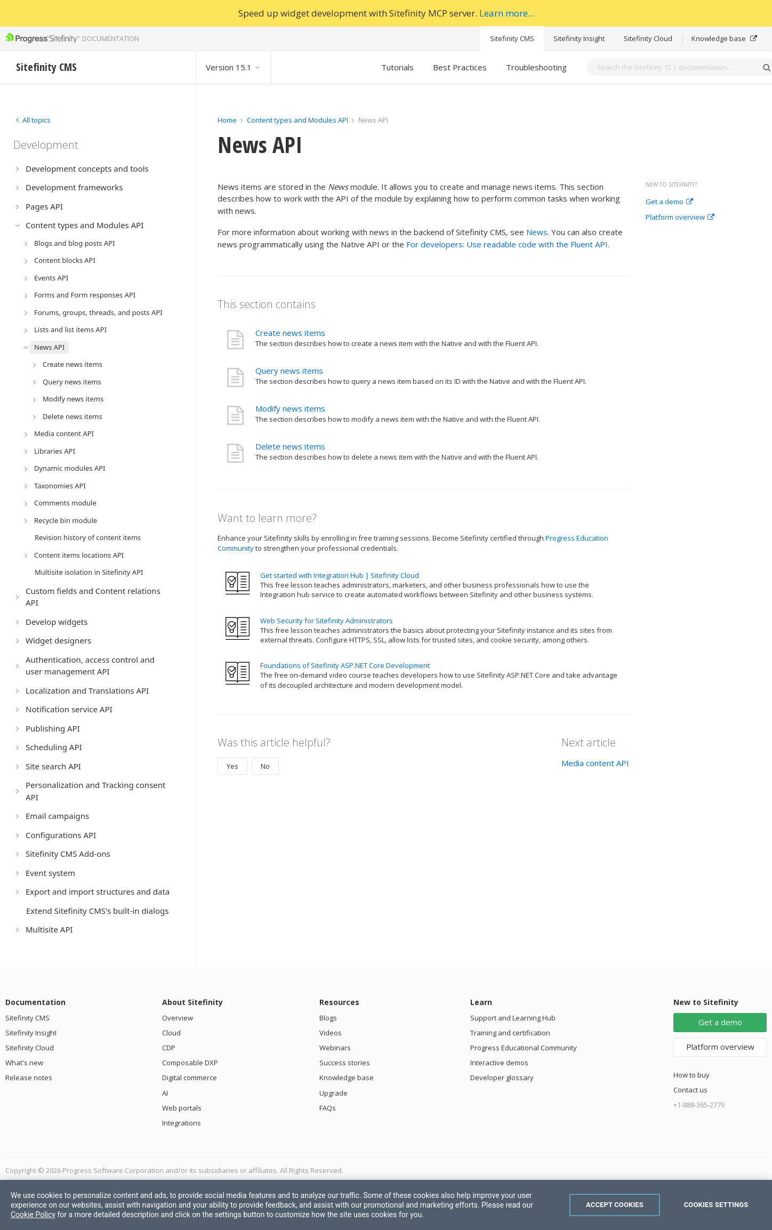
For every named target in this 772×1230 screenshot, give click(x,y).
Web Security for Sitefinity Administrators (326, 620)
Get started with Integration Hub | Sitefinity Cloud (339, 575)
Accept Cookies (615, 1205)
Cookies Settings (716, 1205)
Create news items (290, 332)
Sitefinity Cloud (648, 38)
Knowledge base (724, 38)
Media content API (595, 763)
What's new (24, 1062)
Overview (177, 1018)
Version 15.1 (233, 67)
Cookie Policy (33, 1214)
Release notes (28, 1077)
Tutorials (397, 67)
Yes (232, 766)
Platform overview (680, 217)
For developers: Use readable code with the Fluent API (507, 244)
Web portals (182, 1108)
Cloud (171, 1033)
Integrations (181, 1123)
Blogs (328, 1018)
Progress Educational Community (523, 1047)
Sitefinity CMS (512, 38)
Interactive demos (499, 1062)
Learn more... (506, 13)
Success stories (344, 1062)
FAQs (327, 1108)
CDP (168, 1047)
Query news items (289, 370)
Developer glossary (502, 1077)
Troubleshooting (536, 67)
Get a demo (669, 202)
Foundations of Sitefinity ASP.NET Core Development (345, 665)
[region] (386, 1205)
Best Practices (460, 67)
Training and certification (510, 1033)
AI (165, 1093)
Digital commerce (189, 1077)
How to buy (691, 1075)
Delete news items (290, 446)
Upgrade (333, 1093)
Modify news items (290, 408)
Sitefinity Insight (579, 38)
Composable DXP (190, 1062)
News (537, 232)
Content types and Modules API (297, 120)
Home (227, 120)
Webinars (335, 1047)
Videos (330, 1033)
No (265, 766)
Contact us (690, 1090)
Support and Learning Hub (513, 1018)
